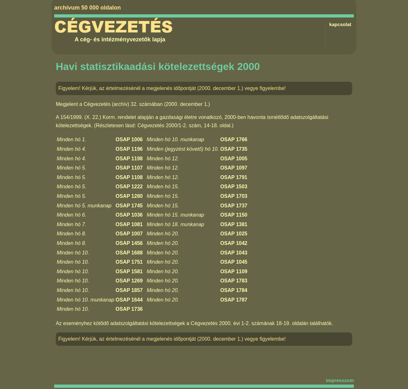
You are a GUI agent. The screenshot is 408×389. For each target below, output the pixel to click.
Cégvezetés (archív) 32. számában (123, 104)
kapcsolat (340, 24)
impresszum (340, 380)
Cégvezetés (113, 27)
